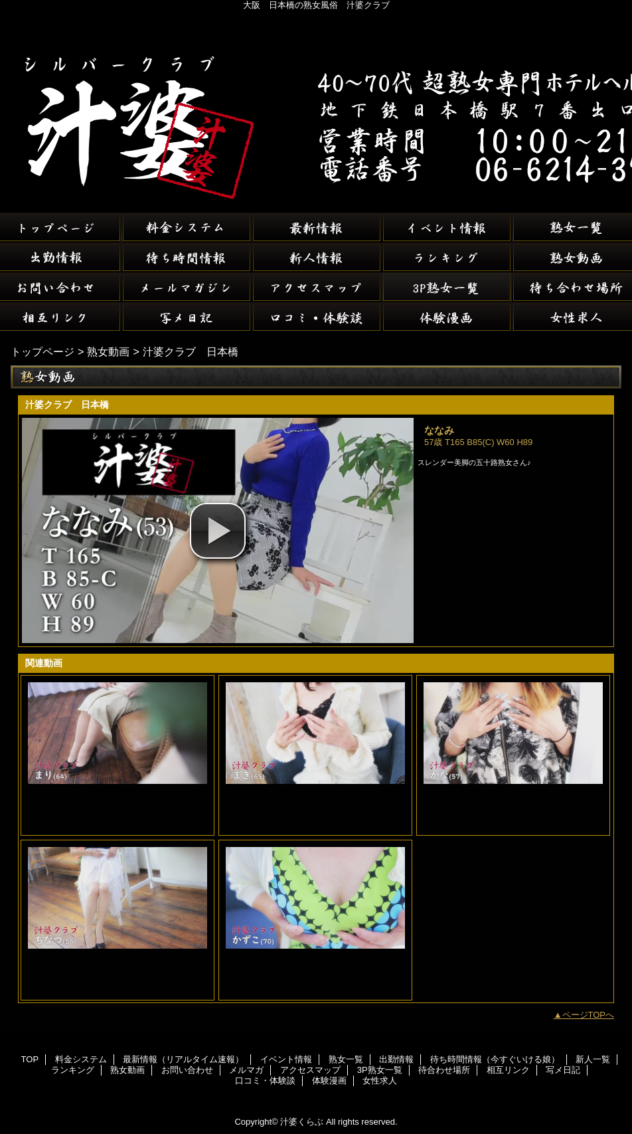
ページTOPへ (588, 1015)
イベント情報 (447, 227)
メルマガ (186, 287)
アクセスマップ (317, 287)
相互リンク (508, 1070)
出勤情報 (396, 1059)
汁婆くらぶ (316, 106)
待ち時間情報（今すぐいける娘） (186, 257)
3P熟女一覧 (447, 287)
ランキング (447, 257)
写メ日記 (186, 317)
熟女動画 (108, 351)
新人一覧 (317, 257)
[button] (218, 531)
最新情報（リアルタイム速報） (317, 227)
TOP (30, 1059)
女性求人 (379, 1081)
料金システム (186, 227)
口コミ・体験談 (317, 317)
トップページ (42, 351)
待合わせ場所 (444, 1070)
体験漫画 (447, 317)
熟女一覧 (346, 1059)
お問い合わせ (187, 1070)
